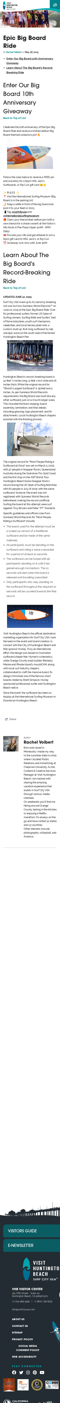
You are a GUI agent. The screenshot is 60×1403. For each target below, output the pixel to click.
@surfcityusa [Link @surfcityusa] (19, 211)
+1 (13, 1301)
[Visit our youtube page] (42, 1372)
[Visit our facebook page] (14, 1372)
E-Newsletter (20, 1246)
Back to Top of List (14, 118)
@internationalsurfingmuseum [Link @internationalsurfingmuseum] (21, 215)
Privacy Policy (22, 1339)
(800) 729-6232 (44, 1301)
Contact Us (20, 1326)
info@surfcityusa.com (23, 1309)
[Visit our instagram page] (28, 1372)
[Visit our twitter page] (21, 1372)
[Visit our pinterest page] (35, 1372)
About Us (18, 1319)
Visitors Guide (22, 1231)
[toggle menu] (55, 5)
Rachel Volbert (13, 52)
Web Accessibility (24, 1357)
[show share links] (10, 719)
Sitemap (17, 1333)
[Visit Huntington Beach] (10, 5)
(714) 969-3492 (22, 1301)
